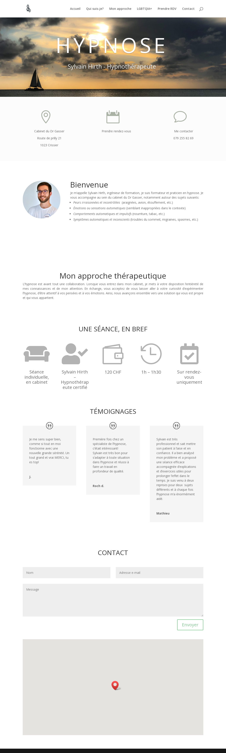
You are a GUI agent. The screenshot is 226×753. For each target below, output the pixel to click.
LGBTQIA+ (144, 9)
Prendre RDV (167, 9)
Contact (188, 9)
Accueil (75, 9)
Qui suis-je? (95, 9)
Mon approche (120, 9)
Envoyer (190, 625)
